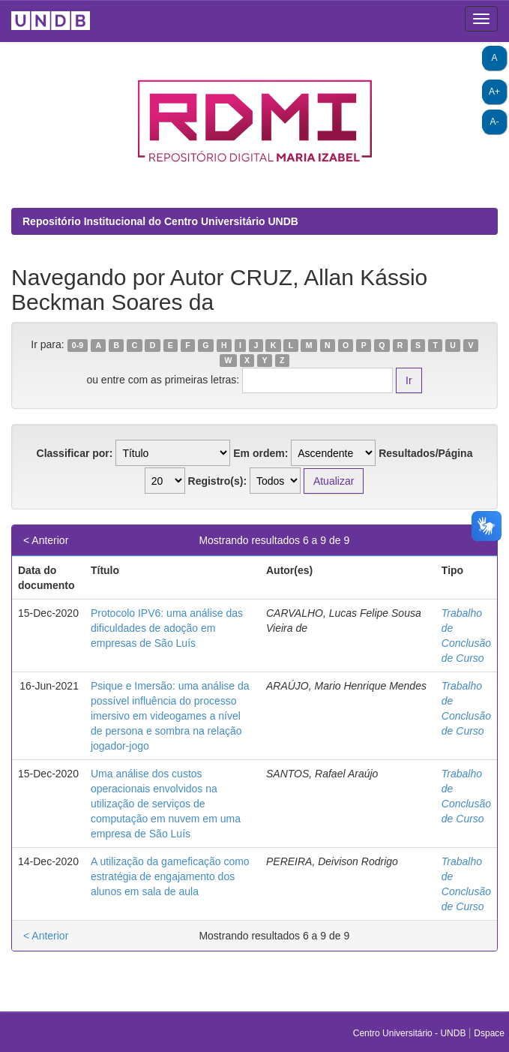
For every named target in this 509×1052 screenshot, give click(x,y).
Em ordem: (260, 453)
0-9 (77, 345)
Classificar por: (75, 453)
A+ (494, 91)
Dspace (489, 1033)
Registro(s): (217, 481)
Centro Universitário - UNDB (411, 1033)
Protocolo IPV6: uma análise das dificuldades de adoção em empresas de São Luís (167, 628)
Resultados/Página (425, 453)
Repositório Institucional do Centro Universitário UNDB (160, 221)
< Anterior (45, 540)
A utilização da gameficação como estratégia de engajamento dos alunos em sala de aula (170, 876)
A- (494, 121)
